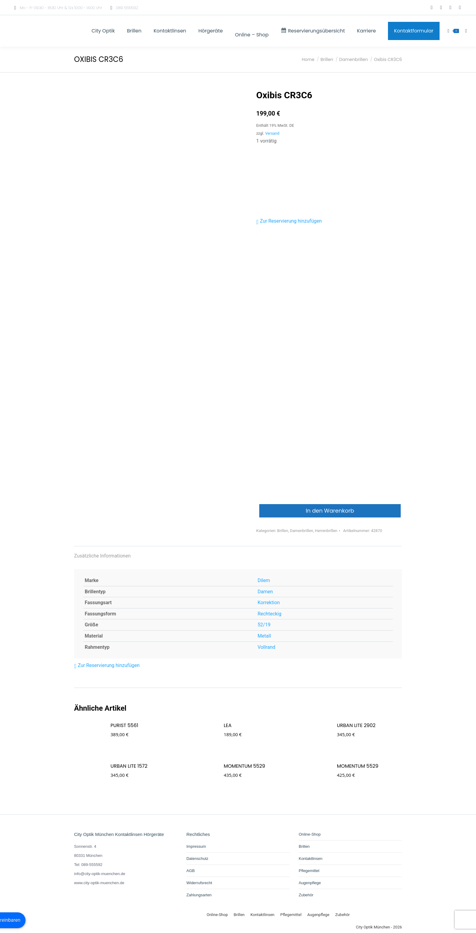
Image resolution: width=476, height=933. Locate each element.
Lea (228, 725)
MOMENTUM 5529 (244, 766)
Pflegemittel (309, 870)
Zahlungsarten (199, 895)
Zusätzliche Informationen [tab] (102, 556)
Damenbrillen (301, 530)
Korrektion (268, 602)
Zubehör (306, 895)
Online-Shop (310, 834)
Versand (272, 133)
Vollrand (266, 647)
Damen (265, 591)
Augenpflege (310, 883)
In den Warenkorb (330, 510)
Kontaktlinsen (310, 858)
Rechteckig (269, 614)
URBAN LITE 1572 (129, 766)
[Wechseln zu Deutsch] (413, 7)
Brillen (282, 530)
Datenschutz (197, 858)
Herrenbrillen (326, 530)
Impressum (196, 846)
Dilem (263, 580)
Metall (264, 636)
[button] (289, 221)
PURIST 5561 (124, 725)
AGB (190, 870)
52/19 (263, 625)
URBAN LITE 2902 (356, 725)
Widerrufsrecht (199, 883)
